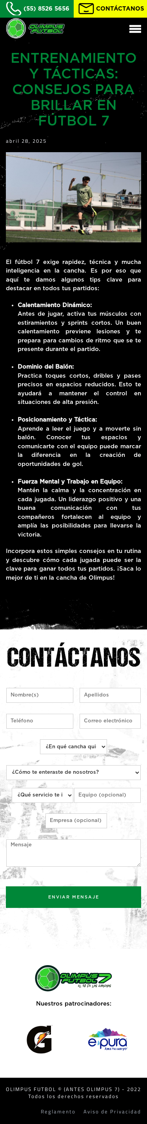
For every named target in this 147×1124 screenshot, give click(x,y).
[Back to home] (35, 28)
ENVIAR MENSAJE (73, 897)
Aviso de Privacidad (112, 1112)
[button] (134, 28)
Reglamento (58, 1112)
